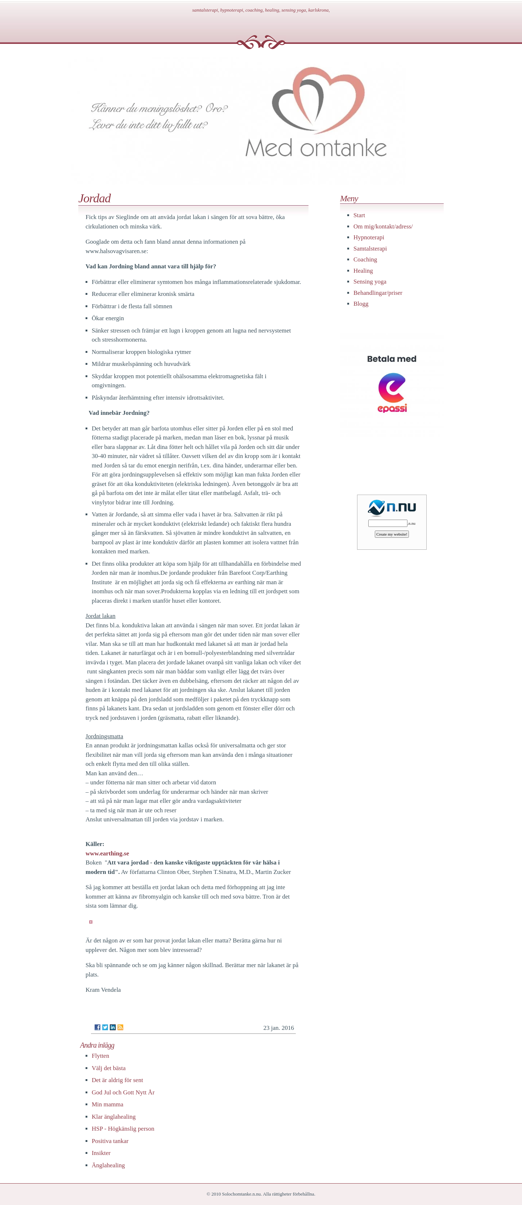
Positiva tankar (110, 1141)
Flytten (100, 1055)
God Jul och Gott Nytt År (123, 1092)
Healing (363, 270)
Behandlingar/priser (377, 292)
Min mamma (107, 1104)
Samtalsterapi (370, 248)
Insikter (101, 1153)
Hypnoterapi (368, 237)
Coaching (365, 259)
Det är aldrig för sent (117, 1080)
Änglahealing (108, 1165)
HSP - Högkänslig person (123, 1128)
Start (359, 215)
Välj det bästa (108, 1068)
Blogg (361, 303)
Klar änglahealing (114, 1116)
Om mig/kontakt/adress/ (383, 226)
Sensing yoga (369, 281)
